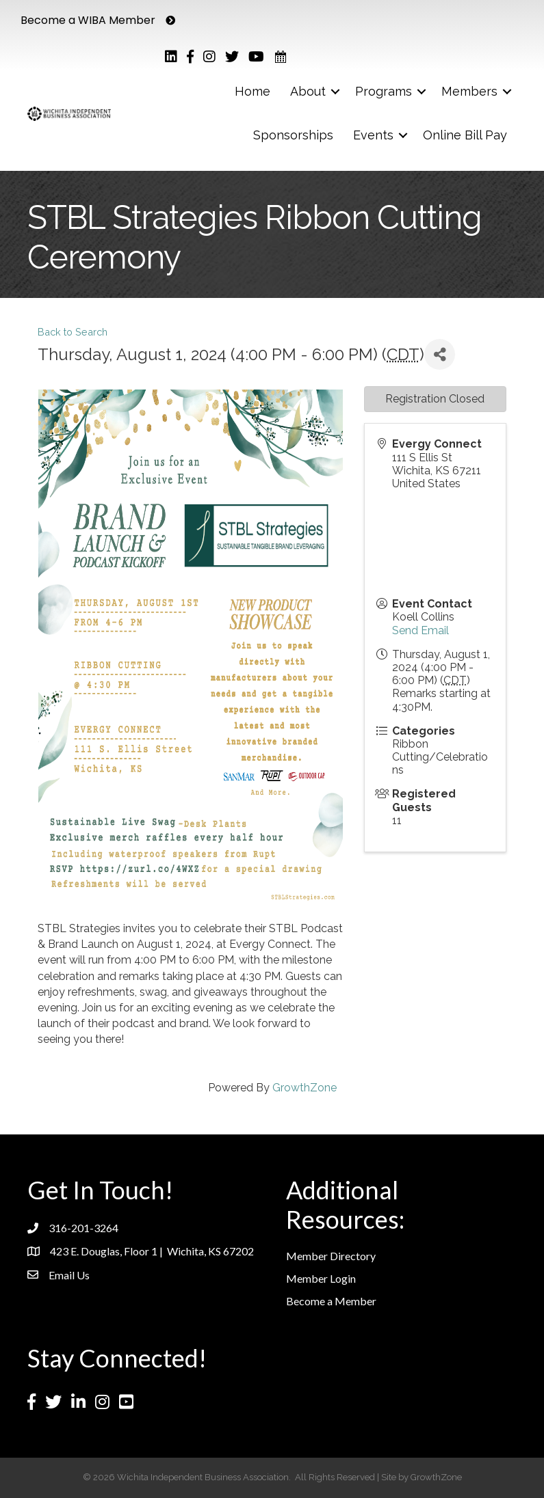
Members (469, 91)
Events (373, 135)
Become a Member (331, 1300)
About (308, 91)
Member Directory (331, 1255)
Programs (383, 91)
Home (252, 91)
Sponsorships (293, 135)
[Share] (439, 354)
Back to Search (72, 332)
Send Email (420, 630)
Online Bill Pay (465, 135)
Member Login (321, 1278)
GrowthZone (304, 1087)
